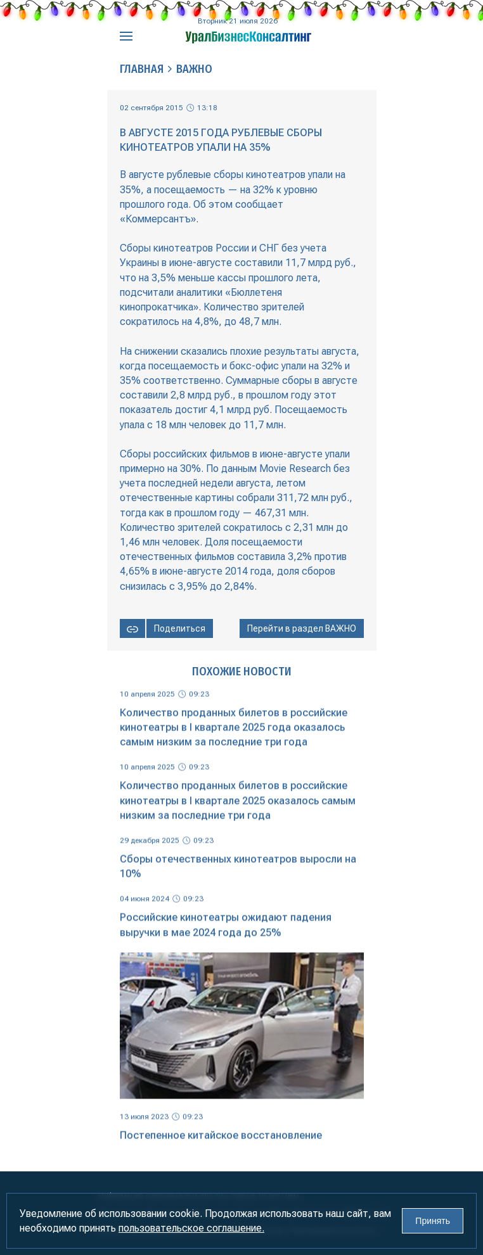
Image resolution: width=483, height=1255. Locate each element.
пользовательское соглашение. (191, 1228)
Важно (194, 69)
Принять (432, 1221)
